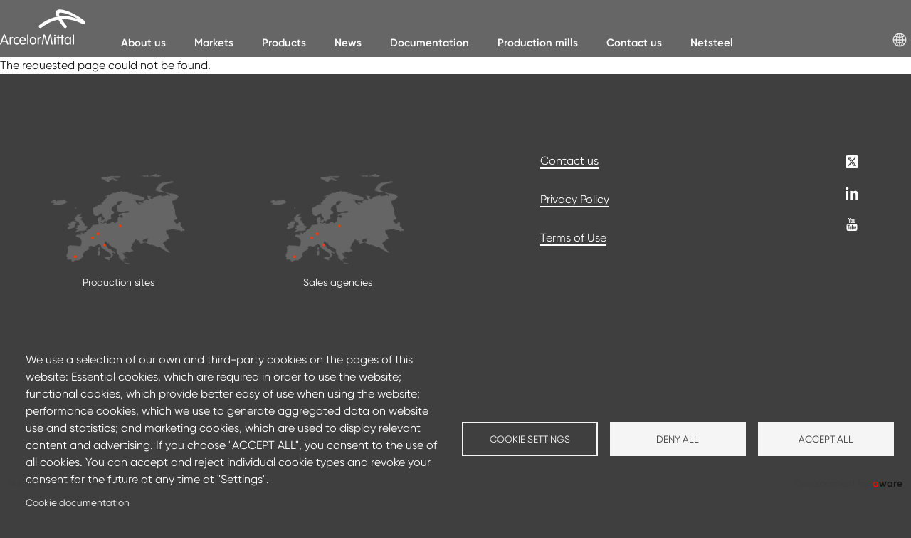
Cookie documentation (78, 502)
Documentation (429, 42)
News (348, 42)
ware (887, 483)
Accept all (826, 439)
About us (143, 42)
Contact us (634, 42)
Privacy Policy (574, 199)
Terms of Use (573, 237)
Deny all (677, 439)
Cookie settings (530, 439)
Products (284, 42)
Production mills (537, 42)
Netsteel (711, 42)
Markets (213, 42)
